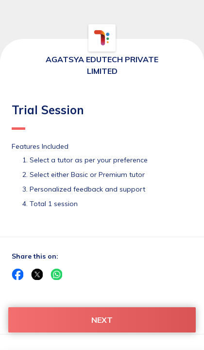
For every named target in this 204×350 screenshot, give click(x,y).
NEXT (102, 320)
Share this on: (35, 256)
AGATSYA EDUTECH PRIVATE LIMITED (102, 65)
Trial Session (48, 116)
